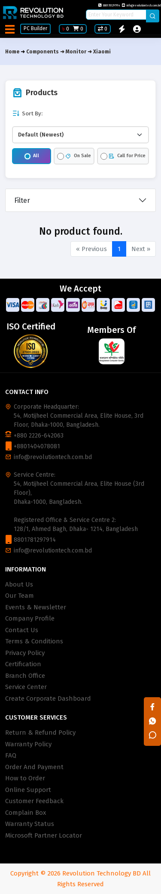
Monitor (76, 52)
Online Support (28, 790)
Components (42, 52)
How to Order (25, 778)
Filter (22, 200)
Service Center (26, 687)
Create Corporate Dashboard (48, 698)
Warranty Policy (28, 744)
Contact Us (21, 630)
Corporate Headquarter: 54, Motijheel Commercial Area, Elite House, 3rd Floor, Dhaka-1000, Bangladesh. (78, 415)
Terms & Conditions (34, 641)
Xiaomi (102, 52)
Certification (23, 664)
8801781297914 (109, 5)
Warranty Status (29, 824)
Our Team (19, 595)
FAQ (10, 755)
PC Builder (35, 28)
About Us (19, 584)
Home (12, 52)
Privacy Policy (25, 653)
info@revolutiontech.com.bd (141, 5)
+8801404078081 (37, 446)
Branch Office (25, 676)
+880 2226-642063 (39, 435)
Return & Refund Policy (40, 732)
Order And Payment (34, 767)
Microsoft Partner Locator (43, 835)
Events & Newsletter (35, 607)
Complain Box (25, 812)
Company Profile (30, 618)
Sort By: (27, 113)
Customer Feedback (34, 801)
